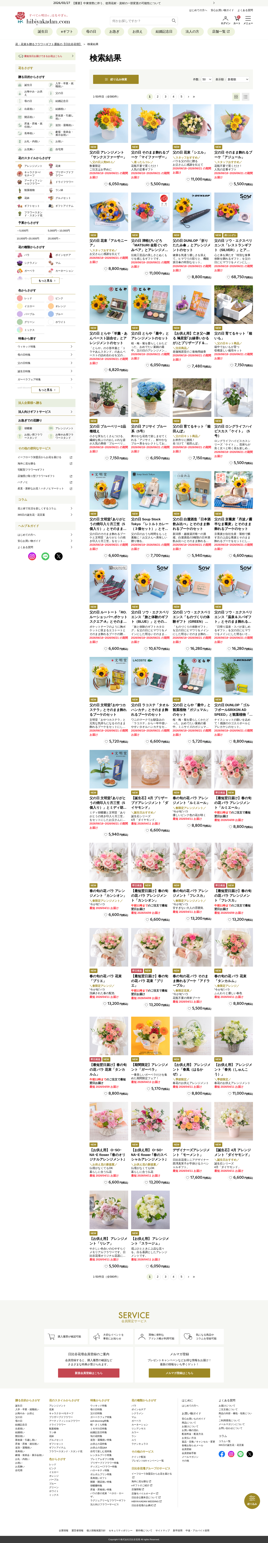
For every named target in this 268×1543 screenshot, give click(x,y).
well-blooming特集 (99, 1421)
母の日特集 (96, 1409)
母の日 (91, 31)
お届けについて (190, 1426)
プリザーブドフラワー (61, 1417)
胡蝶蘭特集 (96, 1485)
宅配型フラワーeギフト (31, 469)
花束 (51, 1409)
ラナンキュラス (140, 1444)
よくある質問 (245, 10)
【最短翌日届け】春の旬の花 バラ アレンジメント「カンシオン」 (149, 895)
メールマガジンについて (232, 1424)
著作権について (144, 1530)
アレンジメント (57, 1405)
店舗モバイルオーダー (145, 1493)
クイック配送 (139, 1457)
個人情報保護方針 (96, 1530)
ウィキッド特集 (98, 1405)
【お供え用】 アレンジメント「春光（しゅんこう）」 (233, 1069)
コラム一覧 (225, 1441)
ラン (134, 1436)
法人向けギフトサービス (34, 411)
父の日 (18, 1417)
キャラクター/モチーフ (61, 1413)
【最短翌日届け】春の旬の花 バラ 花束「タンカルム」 (108, 1069)
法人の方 (192, 31)
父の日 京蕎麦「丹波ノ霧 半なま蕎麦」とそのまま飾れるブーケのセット (233, 524)
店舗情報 (138, 1489)
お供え (138, 31)
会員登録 (186, 1449)
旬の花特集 (96, 1436)
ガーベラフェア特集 (101, 1417)
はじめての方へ (198, 10)
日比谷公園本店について (146, 1497)
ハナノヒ (45, 482)
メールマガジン (190, 1457)
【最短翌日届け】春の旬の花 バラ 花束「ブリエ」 (149, 981)
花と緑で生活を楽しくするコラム (37, 508)
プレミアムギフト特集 (102, 1459)
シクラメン (137, 1413)
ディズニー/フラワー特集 (103, 1466)
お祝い (18, 1463)
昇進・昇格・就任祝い (27, 1444)
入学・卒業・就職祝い (27, 1409)
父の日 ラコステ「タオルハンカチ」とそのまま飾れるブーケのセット (150, 709)
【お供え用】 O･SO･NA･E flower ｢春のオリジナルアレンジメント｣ (107, 1155)
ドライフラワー (57, 1424)
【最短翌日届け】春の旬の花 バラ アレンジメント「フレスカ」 (232, 895)
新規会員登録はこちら (89, 1373)
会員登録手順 (189, 1453)
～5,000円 (23, 230)
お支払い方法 (189, 1438)
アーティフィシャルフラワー (64, 1421)
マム (134, 1417)
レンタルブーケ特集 (101, 1455)
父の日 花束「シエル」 (190, 152)
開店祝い (20, 1436)
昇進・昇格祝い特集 (101, 1489)
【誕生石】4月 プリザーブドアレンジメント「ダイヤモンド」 (149, 802)
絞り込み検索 (116, 79)
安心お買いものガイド (194, 1419)
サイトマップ (162, 1530)
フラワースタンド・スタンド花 (65, 1451)
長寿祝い (20, 1451)
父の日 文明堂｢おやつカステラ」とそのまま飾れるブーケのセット (108, 709)
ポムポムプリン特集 (101, 1474)
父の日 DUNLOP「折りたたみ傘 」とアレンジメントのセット (192, 245)
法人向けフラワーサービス (104, 1504)
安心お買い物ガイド (222, 10)
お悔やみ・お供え (24, 1413)
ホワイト (54, 1491)
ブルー (52, 1483)
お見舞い (20, 1466)
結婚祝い (20, 1432)
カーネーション (140, 1424)
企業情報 (63, 1530)
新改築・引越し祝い (26, 1440)
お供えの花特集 (98, 1444)
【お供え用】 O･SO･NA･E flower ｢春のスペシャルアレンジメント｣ (149, 1155)
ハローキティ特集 (99, 1470)
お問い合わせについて (230, 1428)
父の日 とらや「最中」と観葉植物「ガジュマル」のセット (192, 709)
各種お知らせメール (192, 1445)
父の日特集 (96, 1413)
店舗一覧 (221, 31)
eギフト (67, 31)
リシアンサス (139, 1428)
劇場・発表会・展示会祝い (29, 1455)
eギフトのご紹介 (142, 1485)
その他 (185, 1460)
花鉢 (51, 1436)
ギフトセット (56, 1444)
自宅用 (18, 1470)
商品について (189, 1423)
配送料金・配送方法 (192, 1434)
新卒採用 (177, 1530)
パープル (54, 1479)
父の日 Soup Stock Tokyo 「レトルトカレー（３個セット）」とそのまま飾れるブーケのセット (150, 528)
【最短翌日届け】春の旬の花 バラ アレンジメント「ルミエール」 (232, 802)
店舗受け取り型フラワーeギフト (45, 475)
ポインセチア (139, 1409)
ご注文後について (228, 1409)
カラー (135, 1432)
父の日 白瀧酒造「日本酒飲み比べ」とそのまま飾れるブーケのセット (192, 524)
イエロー (54, 1472)
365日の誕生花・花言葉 (31, 514)
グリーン (54, 1487)
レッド (52, 1464)
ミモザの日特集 (98, 1428)
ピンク (52, 1468)
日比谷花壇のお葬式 (144, 1505)
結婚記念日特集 (98, 1432)
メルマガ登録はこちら (179, 1373)
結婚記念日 (164, 31)
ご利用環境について (229, 1420)
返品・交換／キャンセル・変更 (198, 1442)
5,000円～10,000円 (59, 230)
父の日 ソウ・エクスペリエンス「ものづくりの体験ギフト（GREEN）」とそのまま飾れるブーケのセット (192, 621)
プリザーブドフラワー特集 (104, 1463)
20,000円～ (54, 238)
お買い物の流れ (190, 1430)
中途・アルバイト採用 (197, 1530)
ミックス (54, 1495)
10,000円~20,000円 (28, 238)
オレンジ (54, 1476)
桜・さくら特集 (98, 1424)
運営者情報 (77, 1530)
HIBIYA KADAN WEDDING (147, 1501)
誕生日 (43, 31)
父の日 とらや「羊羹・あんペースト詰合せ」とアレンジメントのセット (109, 338)
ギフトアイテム (57, 1447)
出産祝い (20, 1428)
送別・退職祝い (23, 1447)
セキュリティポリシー (121, 1530)
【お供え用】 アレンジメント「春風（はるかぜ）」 (192, 1069)
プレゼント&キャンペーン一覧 (148, 1460)
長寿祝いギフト (98, 1478)
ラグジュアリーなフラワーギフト (108, 1500)
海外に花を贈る (45, 463)
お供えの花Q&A (98, 1447)
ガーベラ (136, 1421)
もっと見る (45, 280)
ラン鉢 (52, 1432)
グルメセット (56, 1440)
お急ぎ (114, 31)
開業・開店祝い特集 (101, 1482)
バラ (134, 1405)
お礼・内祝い (22, 1459)
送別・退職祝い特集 (101, 1440)
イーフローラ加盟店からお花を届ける (45, 457)
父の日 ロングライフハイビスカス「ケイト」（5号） (233, 431)
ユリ (134, 1440)
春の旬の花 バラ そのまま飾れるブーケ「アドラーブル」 (191, 981)
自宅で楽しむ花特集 (101, 1451)
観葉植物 (54, 1428)
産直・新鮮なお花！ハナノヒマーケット (45, 488)
